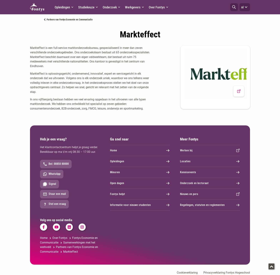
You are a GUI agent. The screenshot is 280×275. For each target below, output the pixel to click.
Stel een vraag (54, 204)
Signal (49, 184)
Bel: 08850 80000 (56, 164)
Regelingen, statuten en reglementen (210, 205)
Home (140, 150)
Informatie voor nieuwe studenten (140, 205)
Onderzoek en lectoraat (210, 183)
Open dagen (140, 183)
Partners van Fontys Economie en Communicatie (70, 19)
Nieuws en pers (210, 194)
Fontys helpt (140, 194)
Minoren (140, 172)
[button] (234, 7)
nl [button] (244, 7)
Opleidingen (140, 161)
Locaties (210, 161)
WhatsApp (52, 174)
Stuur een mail (54, 194)
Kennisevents (210, 172)
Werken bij (210, 150)
